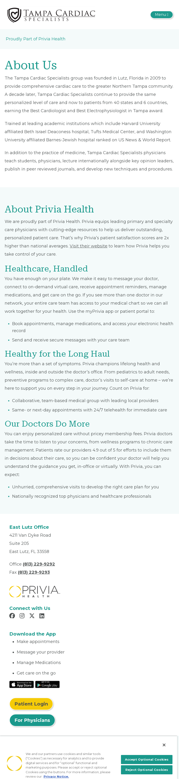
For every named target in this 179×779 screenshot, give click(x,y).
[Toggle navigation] (161, 15)
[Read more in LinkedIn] (42, 616)
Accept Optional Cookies (147, 759)
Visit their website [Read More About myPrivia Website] (88, 246)
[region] (88, 757)
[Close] (164, 745)
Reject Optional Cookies (146, 770)
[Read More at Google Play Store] (47, 684)
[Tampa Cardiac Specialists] (50, 14)
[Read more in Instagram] (23, 616)
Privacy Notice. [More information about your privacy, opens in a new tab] (56, 776)
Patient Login (31, 704)
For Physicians (32, 720)
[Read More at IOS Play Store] (21, 684)
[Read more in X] (32, 616)
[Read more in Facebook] (12, 616)
